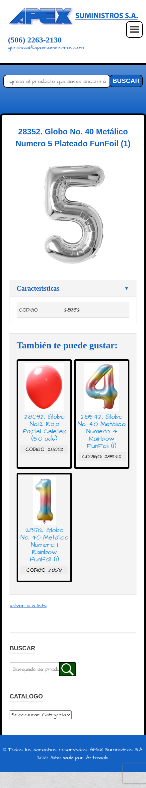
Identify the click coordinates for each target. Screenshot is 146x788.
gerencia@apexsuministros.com (46, 47)
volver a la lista (28, 605)
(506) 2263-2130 (35, 40)
